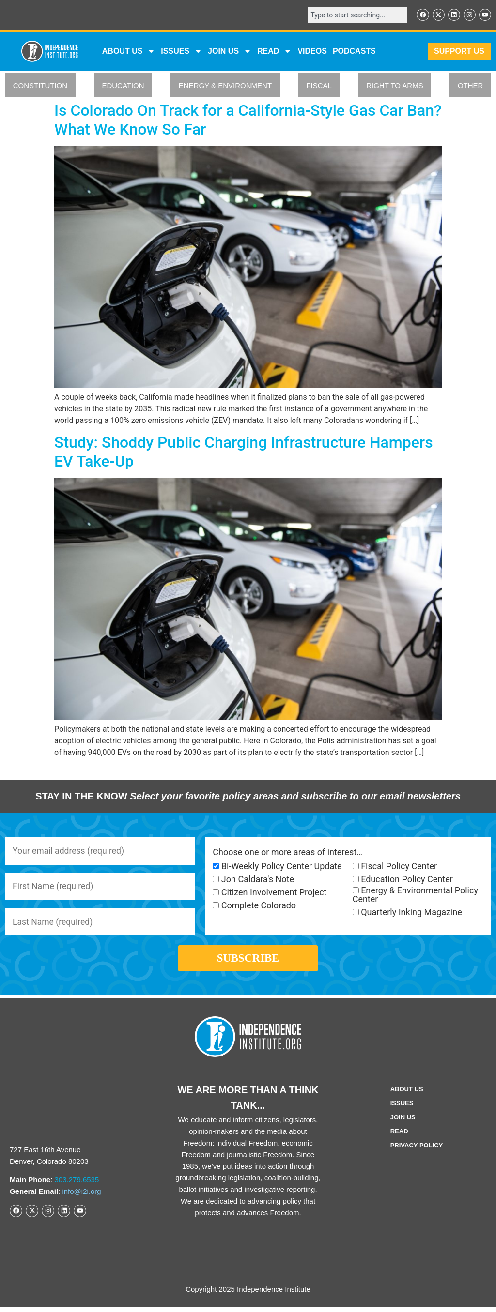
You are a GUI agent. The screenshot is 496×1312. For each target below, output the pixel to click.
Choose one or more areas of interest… (287, 852)
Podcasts (354, 51)
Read (399, 1136)
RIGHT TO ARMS (394, 86)
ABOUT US (128, 51)
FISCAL (319, 86)
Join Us (403, 1122)
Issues (181, 51)
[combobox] (355, 15)
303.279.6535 (77, 1185)
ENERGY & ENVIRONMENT (225, 86)
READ (274, 51)
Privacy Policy (416, 1150)
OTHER (470, 86)
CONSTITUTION (40, 86)
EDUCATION (123, 86)
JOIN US (229, 51)
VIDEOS (311, 51)
